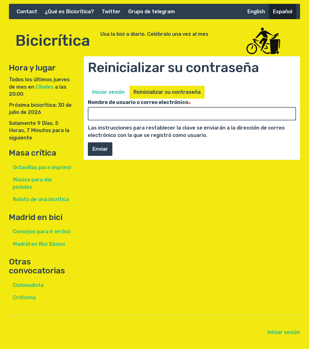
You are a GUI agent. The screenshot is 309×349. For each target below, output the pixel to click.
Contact (27, 11)
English (256, 11)
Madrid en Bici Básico (39, 244)
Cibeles (44, 87)
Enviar (100, 149)
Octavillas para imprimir (42, 167)
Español (282, 11)
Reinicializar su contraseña (167, 92)
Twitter (111, 11)
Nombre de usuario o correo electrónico (138, 102)
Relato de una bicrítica (41, 199)
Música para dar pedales (33, 183)
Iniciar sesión (108, 92)
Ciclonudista (28, 285)
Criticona (24, 297)
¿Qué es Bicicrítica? (69, 11)
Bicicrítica (52, 37)
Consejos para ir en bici (41, 231)
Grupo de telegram (151, 11)
